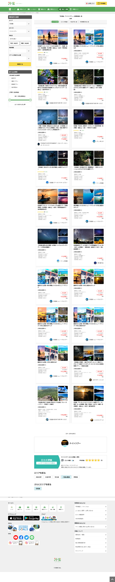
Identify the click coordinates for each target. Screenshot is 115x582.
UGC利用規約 (79, 518)
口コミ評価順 (64, 22)
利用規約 (77, 538)
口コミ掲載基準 (79, 514)
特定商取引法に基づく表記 (83, 547)
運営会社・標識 (79, 534)
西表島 (76, 477)
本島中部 (48, 477)
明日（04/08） (25, 43)
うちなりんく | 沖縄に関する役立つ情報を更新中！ (55, 522)
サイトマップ (79, 551)
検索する (20, 64)
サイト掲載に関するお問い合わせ (84, 526)
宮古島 (57, 477)
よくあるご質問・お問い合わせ (84, 510)
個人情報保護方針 (80, 542)
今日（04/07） (14, 43)
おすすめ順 (55, 22)
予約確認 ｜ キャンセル (82, 506)
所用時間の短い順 (84, 22)
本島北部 (38, 477)
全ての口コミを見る (46, 463)
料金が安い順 (73, 22)
